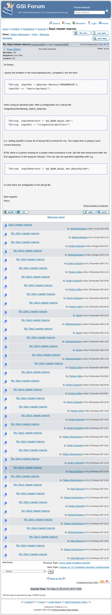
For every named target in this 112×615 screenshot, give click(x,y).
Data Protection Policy (76, 602)
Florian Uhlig (75, 272)
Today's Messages (19, 34)
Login (92, 23)
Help (66, 23)
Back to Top (56, 578)
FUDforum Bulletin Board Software (65, 610)
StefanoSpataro (78, 228)
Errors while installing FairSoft (74, 563)
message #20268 (61, 44)
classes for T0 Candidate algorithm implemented (84, 567)
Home (103, 23)
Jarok (79, 315)
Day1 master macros (20, 224)
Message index (56, 217)
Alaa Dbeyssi (77, 489)
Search (54, 23)
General (42, 29)
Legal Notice (54, 602)
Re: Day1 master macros (16, 44)
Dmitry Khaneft (76, 246)
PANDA (16, 29)
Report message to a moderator (96, 206)
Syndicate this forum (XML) (87, 582)
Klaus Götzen (14, 49)
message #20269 (38, 44)
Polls (34, 34)
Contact (28, 602)
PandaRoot (28, 29)
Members (78, 23)
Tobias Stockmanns (72, 436)
